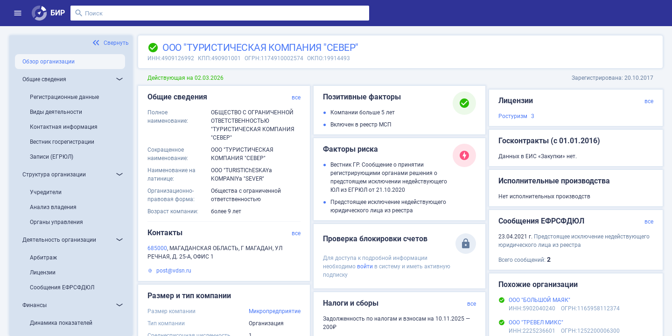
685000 (157, 248)
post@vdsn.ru (173, 270)
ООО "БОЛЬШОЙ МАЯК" (539, 300)
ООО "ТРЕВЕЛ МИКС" (536, 322)
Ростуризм (512, 116)
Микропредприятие (275, 311)
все (296, 97)
